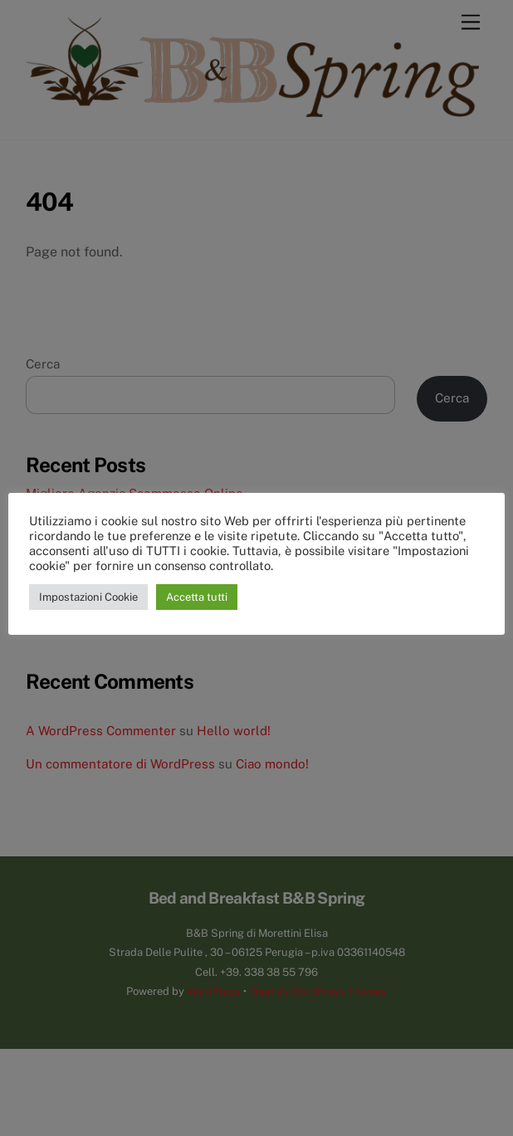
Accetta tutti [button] (196, 597)
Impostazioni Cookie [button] (88, 597)
